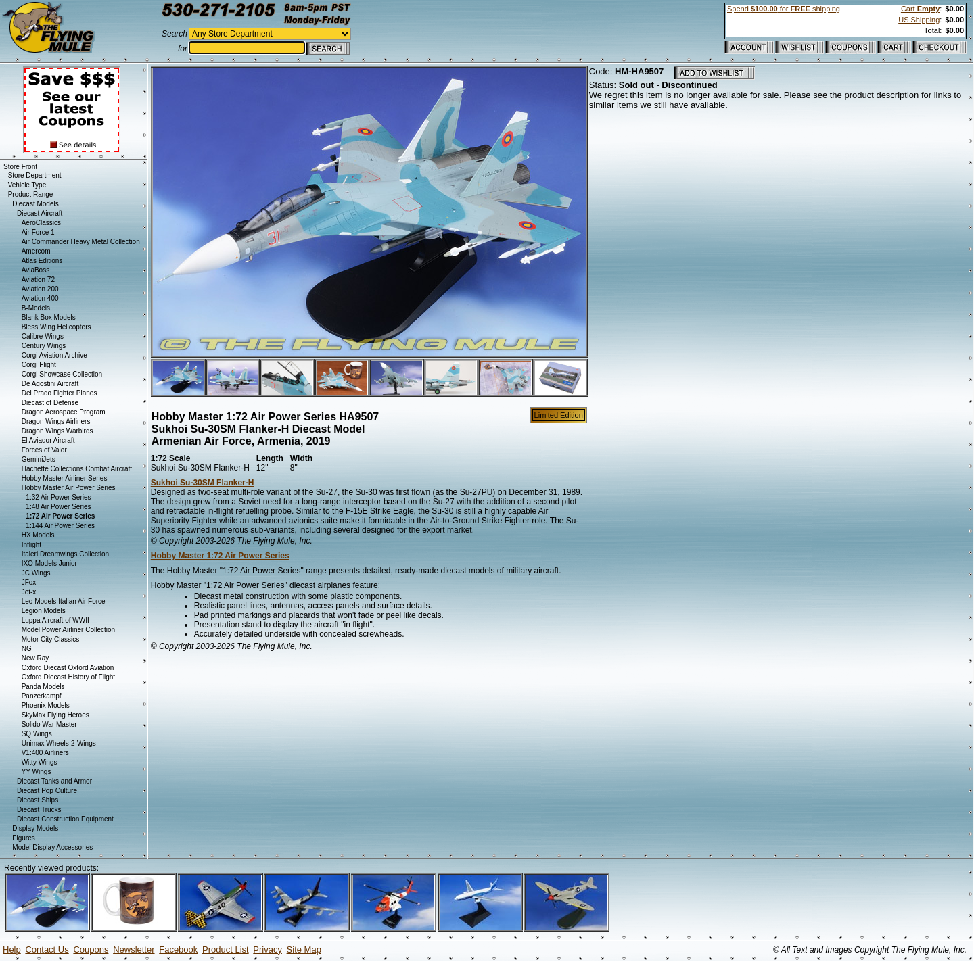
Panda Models (43, 686)
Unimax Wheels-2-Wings (59, 743)
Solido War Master (49, 724)
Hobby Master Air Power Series (69, 487)
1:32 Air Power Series (58, 497)
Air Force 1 (38, 232)
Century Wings (44, 346)
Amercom (36, 251)
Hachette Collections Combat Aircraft (77, 469)
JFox (29, 582)
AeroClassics (41, 222)
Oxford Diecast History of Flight (68, 677)
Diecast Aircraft (39, 213)
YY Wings (36, 771)
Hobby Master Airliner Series (65, 478)
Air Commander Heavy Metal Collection (81, 241)
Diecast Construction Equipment (65, 819)
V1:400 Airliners (45, 752)
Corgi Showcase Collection (62, 374)
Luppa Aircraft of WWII (55, 620)
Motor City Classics (51, 639)
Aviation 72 (38, 279)
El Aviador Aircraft (48, 440)
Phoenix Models (46, 705)
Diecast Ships (37, 800)
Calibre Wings (43, 336)
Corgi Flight (39, 364)
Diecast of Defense (50, 402)
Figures (23, 838)
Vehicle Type (27, 185)
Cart (920, 9)
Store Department (35, 175)
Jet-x (29, 592)
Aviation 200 (40, 289)
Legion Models (44, 611)
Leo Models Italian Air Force (64, 601)
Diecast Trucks (39, 809)
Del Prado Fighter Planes (59, 393)
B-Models (36, 308)
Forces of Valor (44, 450)
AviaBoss (36, 270)
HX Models (38, 535)
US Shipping (919, 20)
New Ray (35, 658)
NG (27, 648)
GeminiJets (38, 459)
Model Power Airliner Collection (68, 629)
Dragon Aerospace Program (64, 412)
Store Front (20, 166)
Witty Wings (39, 762)
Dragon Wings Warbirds (57, 431)
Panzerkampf (42, 696)
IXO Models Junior (49, 563)
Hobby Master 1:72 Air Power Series (220, 555)
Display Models (35, 828)
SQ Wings (37, 734)
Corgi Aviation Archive (54, 355)
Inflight (31, 544)
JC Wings (36, 573)
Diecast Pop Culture (47, 790)
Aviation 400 (40, 298)
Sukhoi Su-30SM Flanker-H (202, 482)
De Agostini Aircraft (50, 383)
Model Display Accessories (52, 847)
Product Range (30, 194)
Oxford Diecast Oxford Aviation (68, 667)
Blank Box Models (49, 317)
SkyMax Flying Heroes (55, 715)
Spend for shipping (783, 9)
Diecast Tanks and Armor (54, 781)
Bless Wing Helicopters (56, 327)
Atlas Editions (42, 260)
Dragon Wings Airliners (56, 421)
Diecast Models (35, 204)
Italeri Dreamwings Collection (66, 554)
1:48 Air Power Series (58, 506)
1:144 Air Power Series (60, 525)
